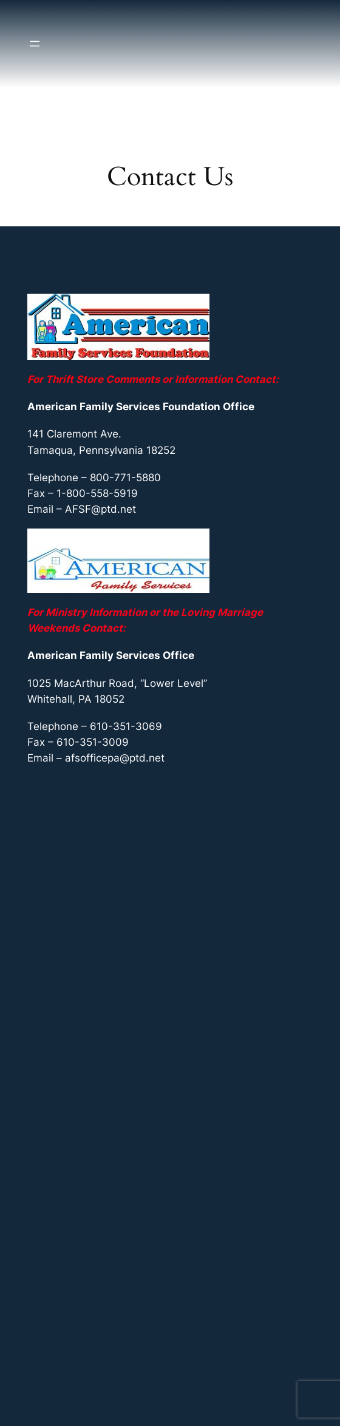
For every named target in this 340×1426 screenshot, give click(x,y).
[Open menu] (34, 43)
